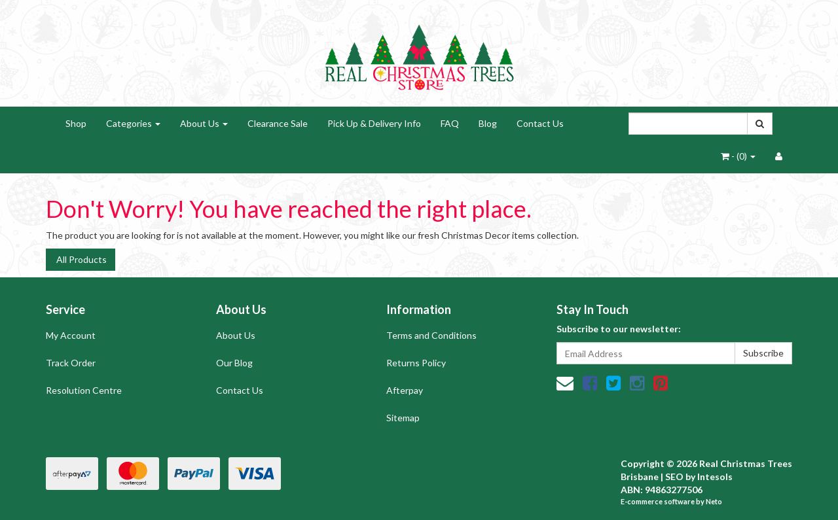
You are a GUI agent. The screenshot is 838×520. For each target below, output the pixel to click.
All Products (80, 259)
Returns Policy (416, 362)
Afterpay (404, 390)
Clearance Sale (277, 123)
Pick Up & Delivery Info (374, 123)
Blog (488, 123)
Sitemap (403, 417)
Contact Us (540, 123)
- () (738, 156)
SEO (674, 476)
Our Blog (234, 362)
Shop (75, 123)
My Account (71, 335)
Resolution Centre (84, 390)
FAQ (450, 123)
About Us (204, 123)
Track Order (71, 362)
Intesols (715, 476)
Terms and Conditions (431, 335)
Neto (714, 501)
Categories (133, 123)
